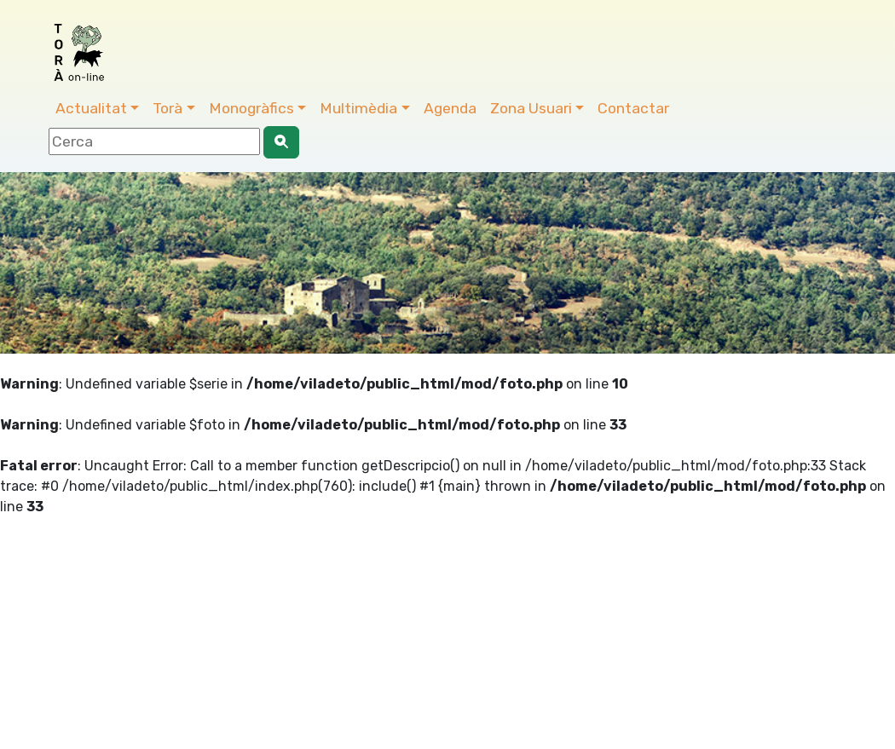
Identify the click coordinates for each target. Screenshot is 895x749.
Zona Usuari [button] (531, 108)
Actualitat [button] (91, 108)
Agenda (450, 108)
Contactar (633, 108)
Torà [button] (167, 108)
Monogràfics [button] (251, 108)
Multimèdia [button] (358, 108)
